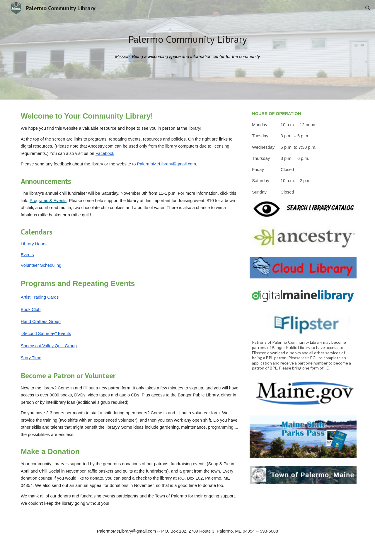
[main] (187, 39)
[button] (368, 8)
